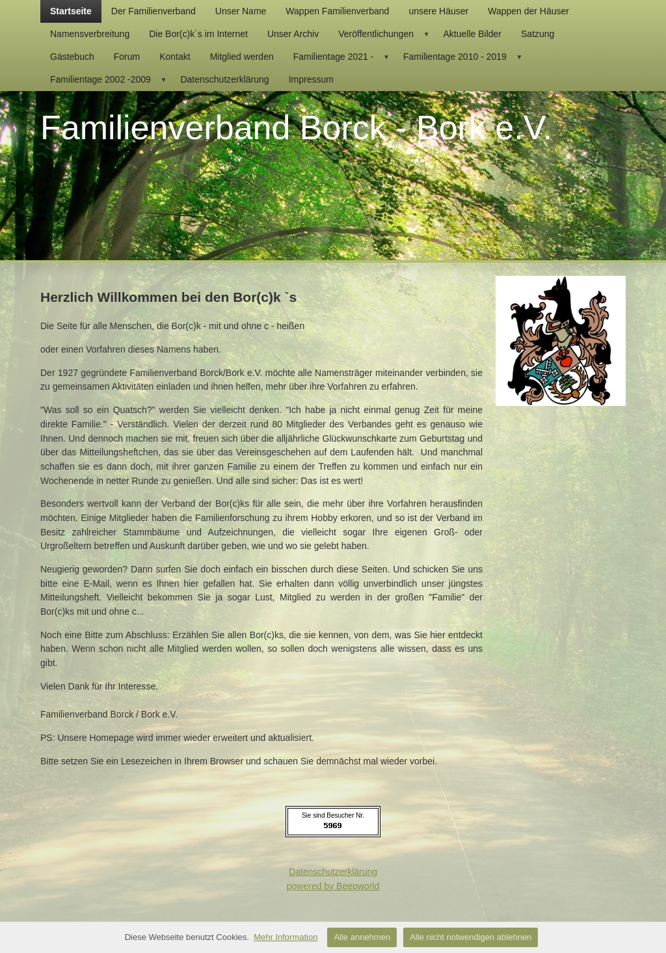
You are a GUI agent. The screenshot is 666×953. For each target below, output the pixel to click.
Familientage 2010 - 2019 (464, 56)
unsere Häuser (438, 11)
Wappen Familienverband (337, 11)
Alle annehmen (362, 937)
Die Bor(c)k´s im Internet (198, 34)
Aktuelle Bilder (473, 34)
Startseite (71, 11)
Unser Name (241, 11)
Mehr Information (285, 937)
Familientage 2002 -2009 (110, 79)
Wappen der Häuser (528, 11)
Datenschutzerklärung (224, 79)
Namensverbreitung (89, 34)
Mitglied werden (242, 56)
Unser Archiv (293, 34)
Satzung (537, 34)
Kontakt (174, 56)
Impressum (311, 79)
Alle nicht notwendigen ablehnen (470, 937)
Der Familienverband (153, 11)
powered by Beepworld (333, 886)
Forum (127, 56)
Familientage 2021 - (343, 56)
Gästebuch (72, 56)
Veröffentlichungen (385, 34)
